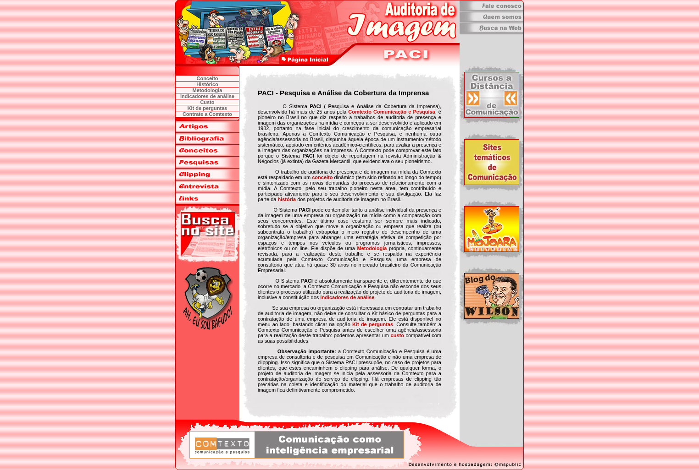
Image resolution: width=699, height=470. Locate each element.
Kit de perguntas (372, 324)
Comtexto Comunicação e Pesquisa (391, 112)
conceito (322, 177)
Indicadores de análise (347, 297)
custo (397, 335)
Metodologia (372, 248)
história (286, 199)
